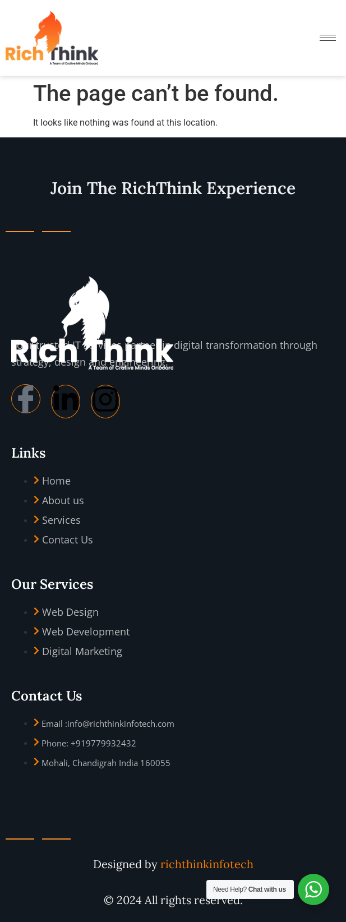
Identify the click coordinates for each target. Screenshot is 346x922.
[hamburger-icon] (327, 37)
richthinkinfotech (206, 864)
